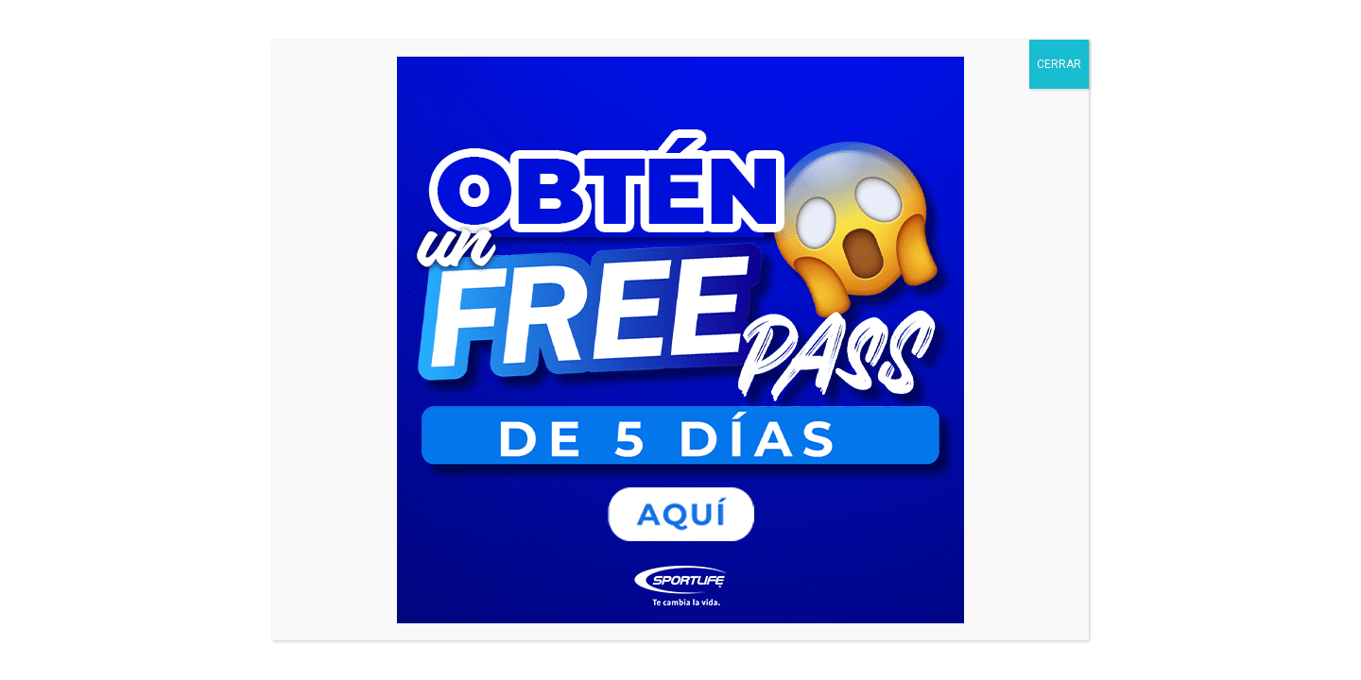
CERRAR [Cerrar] (1059, 64)
